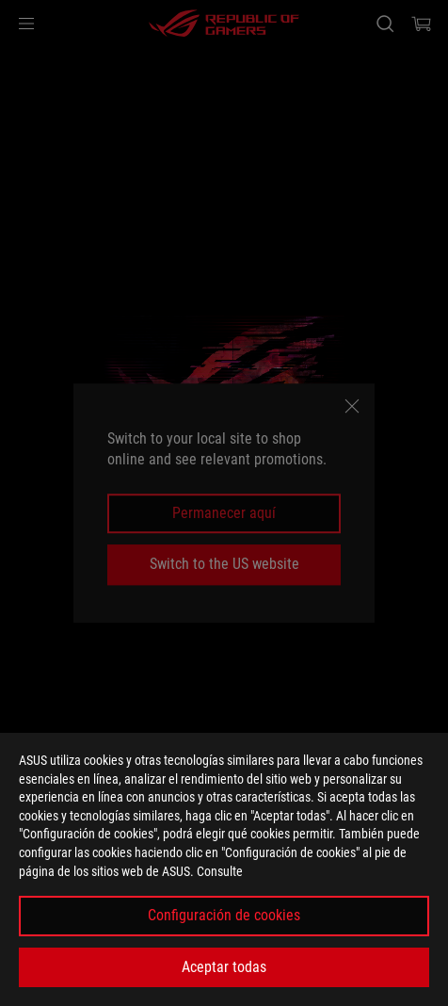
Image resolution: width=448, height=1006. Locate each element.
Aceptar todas (224, 967)
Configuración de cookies (224, 915)
